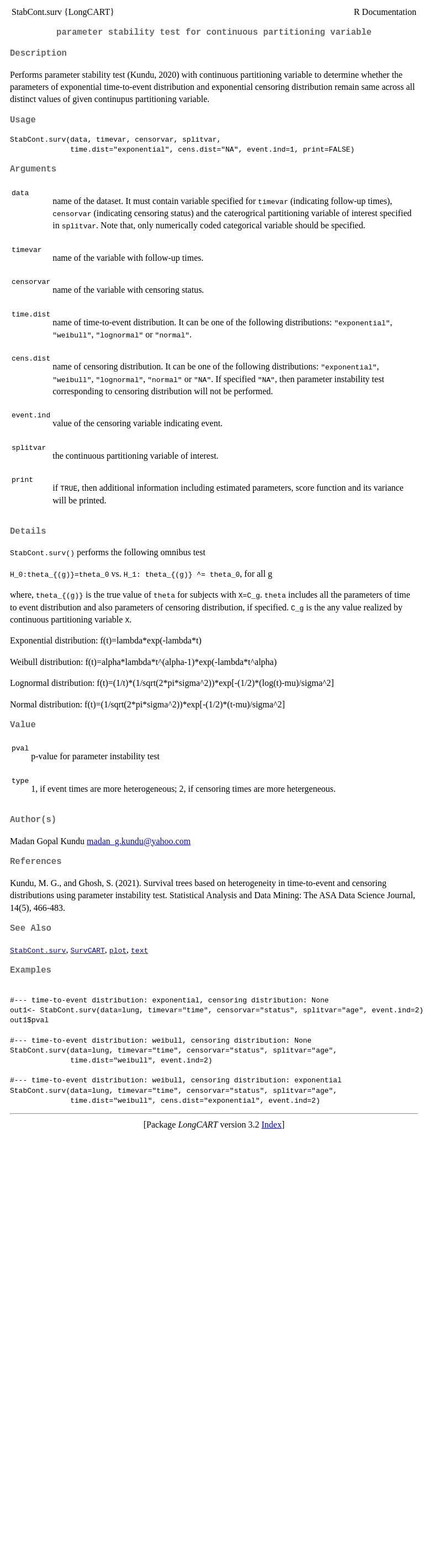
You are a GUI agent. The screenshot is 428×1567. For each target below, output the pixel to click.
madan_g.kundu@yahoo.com (139, 841)
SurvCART (87, 950)
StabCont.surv (38, 950)
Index (272, 1124)
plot (117, 950)
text (139, 950)
